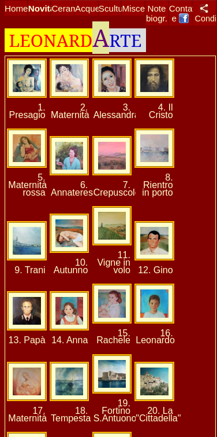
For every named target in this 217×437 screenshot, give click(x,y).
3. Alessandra (116, 111)
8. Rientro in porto (157, 184)
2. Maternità (70, 111)
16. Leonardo (155, 337)
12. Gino (155, 270)
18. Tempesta (71, 414)
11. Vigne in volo (113, 262)
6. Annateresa (74, 188)
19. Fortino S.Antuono (115, 410)
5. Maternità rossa (27, 184)
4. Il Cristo (161, 111)
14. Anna (69, 340)
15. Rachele (113, 337)
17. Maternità (27, 414)
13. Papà (27, 340)
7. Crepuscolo (116, 188)
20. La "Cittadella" (158, 414)
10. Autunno (71, 266)
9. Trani (29, 270)
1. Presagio (27, 111)
